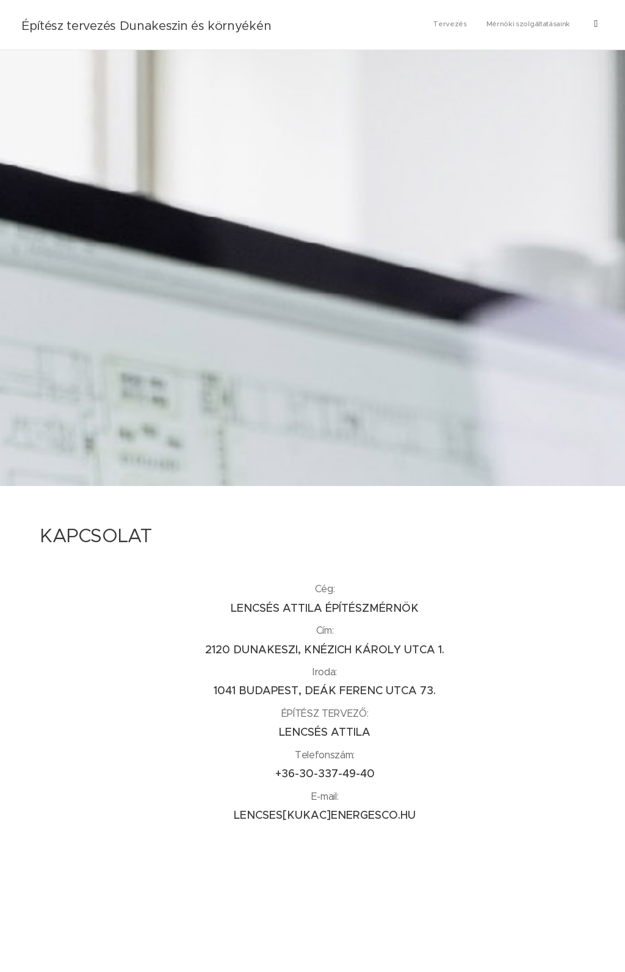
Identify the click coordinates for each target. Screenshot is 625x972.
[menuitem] (528, 25)
